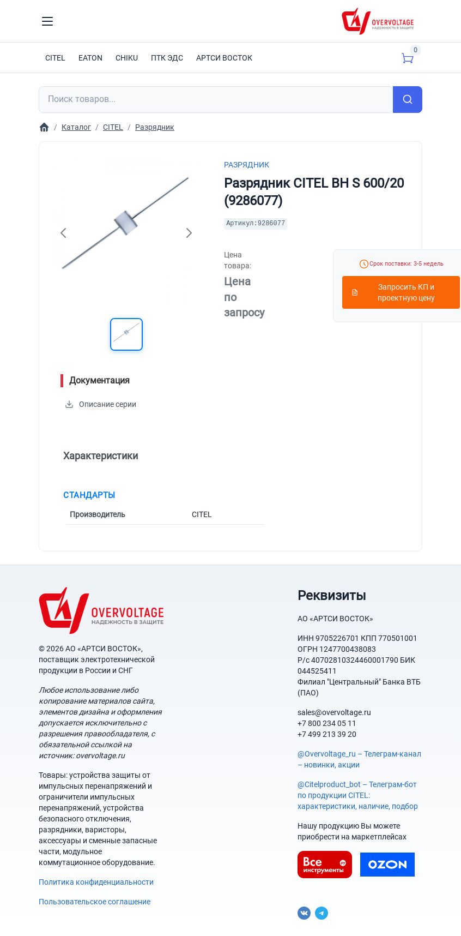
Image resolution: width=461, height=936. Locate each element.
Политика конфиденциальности (96, 882)
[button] (126, 334)
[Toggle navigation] (47, 21)
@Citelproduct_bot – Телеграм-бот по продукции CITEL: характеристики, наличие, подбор (358, 795)
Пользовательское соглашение (94, 901)
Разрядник (246, 164)
